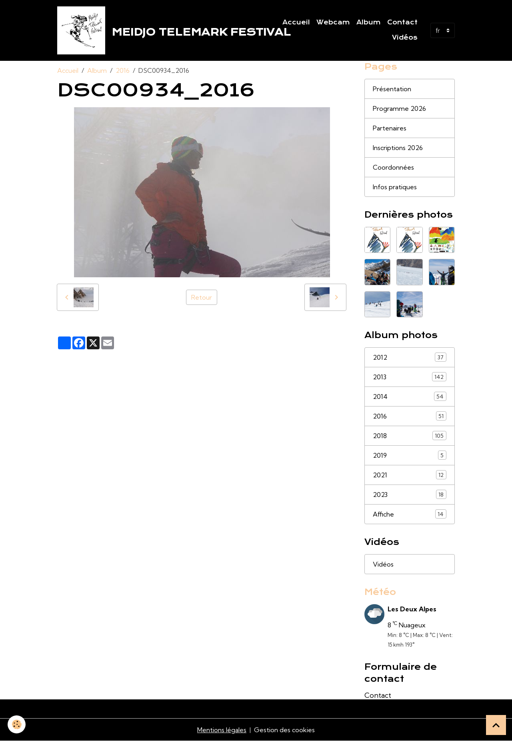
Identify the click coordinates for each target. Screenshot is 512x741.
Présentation (392, 89)
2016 (123, 70)
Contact (402, 22)
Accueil (296, 22)
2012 (409, 357)
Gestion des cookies (284, 730)
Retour (201, 297)
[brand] (161, 30)
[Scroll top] (496, 725)
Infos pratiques (395, 187)
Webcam (333, 22)
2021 (409, 474)
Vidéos (405, 37)
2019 (409, 455)
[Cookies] (17, 724)
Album (368, 22)
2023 (409, 494)
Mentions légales (221, 730)
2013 (409, 376)
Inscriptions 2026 (398, 148)
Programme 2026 (399, 108)
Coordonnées (393, 167)
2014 (409, 396)
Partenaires (389, 128)
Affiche (409, 514)
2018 (409, 435)
